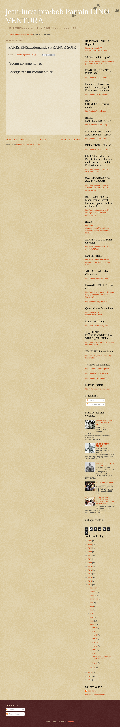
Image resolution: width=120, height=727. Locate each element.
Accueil (42, 139)
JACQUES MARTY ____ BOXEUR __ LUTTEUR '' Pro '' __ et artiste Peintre (105, 501)
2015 (90, 581)
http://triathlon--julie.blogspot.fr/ (97, 369)
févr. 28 (95, 628)
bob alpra (92, 691)
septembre (94, 599)
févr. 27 (95, 631)
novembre (94, 592)
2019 (90, 566)
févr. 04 (95, 663)
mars (92, 621)
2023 (90, 552)
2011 (90, 680)
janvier (92, 668)
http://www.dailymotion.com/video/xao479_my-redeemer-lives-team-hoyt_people (99, 294)
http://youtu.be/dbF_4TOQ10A (96, 373)
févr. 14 (95, 646)
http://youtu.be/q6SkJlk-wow (95, 111)
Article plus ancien (70, 139)
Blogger (71, 722)
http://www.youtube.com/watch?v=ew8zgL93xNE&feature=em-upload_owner (97, 187)
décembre (94, 588)
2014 (90, 585)
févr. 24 (95, 639)
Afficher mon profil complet (95, 694)
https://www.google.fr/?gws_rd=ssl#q (19, 34)
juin (91, 610)
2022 (90, 555)
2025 (90, 545)
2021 (90, 559)
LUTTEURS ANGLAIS (104, 482)
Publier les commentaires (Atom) (28, 145)
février (92, 624)
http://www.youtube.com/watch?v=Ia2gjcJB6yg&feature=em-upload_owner (97, 212)
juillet (92, 606)
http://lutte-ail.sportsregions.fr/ (96, 278)
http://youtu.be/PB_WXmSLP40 (97, 149)
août (92, 603)
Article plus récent (15, 139)
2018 (90, 570)
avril (91, 617)
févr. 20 (95, 642)
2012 (90, 676)
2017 (90, 574)
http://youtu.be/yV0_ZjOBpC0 (96, 77)
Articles (90, 400)
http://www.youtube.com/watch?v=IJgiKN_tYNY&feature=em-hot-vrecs (97, 262)
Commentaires (93, 404)
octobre (93, 595)
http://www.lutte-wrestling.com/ (96, 326)
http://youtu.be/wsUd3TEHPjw (96, 125)
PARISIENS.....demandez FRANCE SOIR (101, 657)
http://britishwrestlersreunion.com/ (98, 389)
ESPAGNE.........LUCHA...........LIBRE (105, 464)
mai (91, 613)
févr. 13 (95, 650)
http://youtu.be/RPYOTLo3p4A (96, 94)
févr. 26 (95, 635)
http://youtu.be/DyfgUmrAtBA (96, 302)
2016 (90, 577)
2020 (90, 563)
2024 (90, 548)
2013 (90, 672)
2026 (90, 541)
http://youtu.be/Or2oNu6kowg (96, 139)
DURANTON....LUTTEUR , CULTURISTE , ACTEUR (105, 423)
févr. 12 (95, 653)
